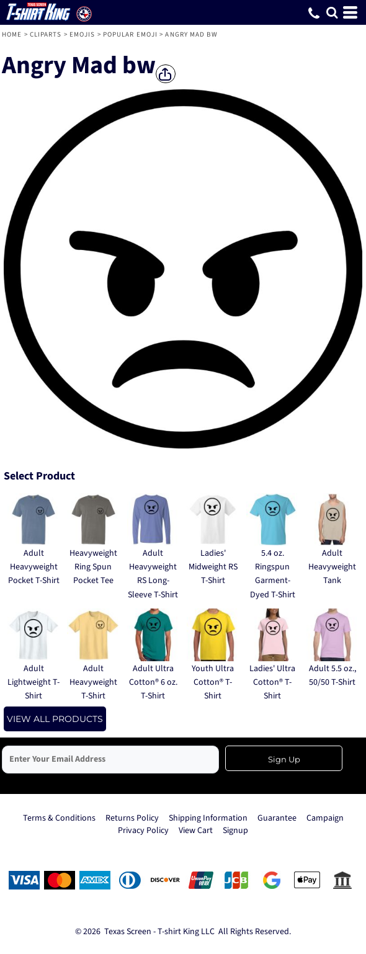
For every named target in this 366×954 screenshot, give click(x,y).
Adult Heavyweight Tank (332, 567)
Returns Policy (132, 818)
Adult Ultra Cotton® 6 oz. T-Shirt (153, 682)
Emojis (82, 34)
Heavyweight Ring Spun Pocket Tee (93, 567)
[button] (332, 12)
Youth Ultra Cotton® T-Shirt (213, 682)
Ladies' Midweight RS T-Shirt (213, 567)
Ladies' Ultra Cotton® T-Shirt (272, 682)
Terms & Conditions (59, 818)
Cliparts (46, 34)
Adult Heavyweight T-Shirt (93, 682)
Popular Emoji (130, 34)
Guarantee (277, 818)
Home (12, 34)
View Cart (196, 830)
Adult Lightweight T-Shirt (33, 682)
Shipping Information (208, 818)
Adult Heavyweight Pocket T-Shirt (34, 567)
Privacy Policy (143, 830)
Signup (235, 830)
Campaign (325, 818)
